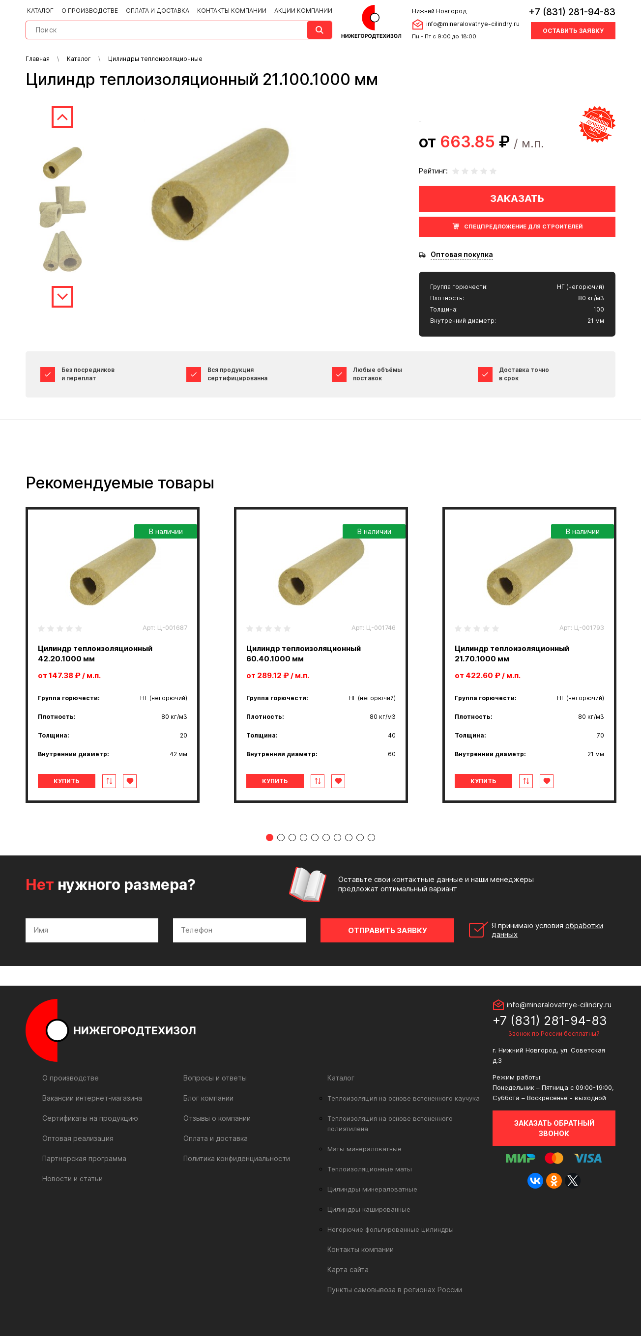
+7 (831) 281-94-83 (571, 12)
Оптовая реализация (78, 1138)
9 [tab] (360, 837)
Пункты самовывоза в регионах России (394, 1289)
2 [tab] (281, 837)
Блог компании (208, 1098)
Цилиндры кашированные (368, 1209)
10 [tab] (371, 837)
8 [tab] (348, 837)
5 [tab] (315, 837)
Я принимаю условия (547, 930)
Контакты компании (231, 10)
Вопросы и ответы (215, 1078)
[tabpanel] (112, 655)
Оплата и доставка (157, 10)
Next (62, 297)
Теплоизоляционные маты (369, 1169)
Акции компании (303, 10)
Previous (62, 117)
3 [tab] (292, 837)
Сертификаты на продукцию (90, 1118)
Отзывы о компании (217, 1118)
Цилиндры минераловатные (372, 1189)
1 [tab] (269, 837)
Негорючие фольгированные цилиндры (390, 1229)
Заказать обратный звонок (554, 1128)
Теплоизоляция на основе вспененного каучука (403, 1098)
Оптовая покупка (462, 254)
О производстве (89, 10)
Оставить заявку (573, 30)
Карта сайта (348, 1269)
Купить (67, 781)
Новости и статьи (72, 1178)
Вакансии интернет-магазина (92, 1098)
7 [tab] (337, 837)
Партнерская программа (84, 1158)
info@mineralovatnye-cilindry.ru (473, 24)
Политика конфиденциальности (236, 1158)
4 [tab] (303, 837)
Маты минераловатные (364, 1149)
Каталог (40, 10)
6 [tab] (326, 837)
